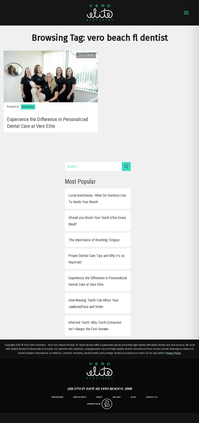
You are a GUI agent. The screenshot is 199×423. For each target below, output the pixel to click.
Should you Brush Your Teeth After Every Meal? (97, 221)
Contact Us (151, 397)
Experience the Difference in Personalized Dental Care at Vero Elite (47, 122)
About (99, 397)
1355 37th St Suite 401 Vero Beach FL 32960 (99, 389)
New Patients (79, 397)
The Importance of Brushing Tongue (94, 239)
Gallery (117, 397)
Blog (133, 397)
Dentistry (28, 107)
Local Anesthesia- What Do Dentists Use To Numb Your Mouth (97, 198)
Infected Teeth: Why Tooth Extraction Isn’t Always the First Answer (95, 325)
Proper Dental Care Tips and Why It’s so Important (97, 259)
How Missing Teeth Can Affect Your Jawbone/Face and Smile (93, 303)
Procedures (57, 397)
